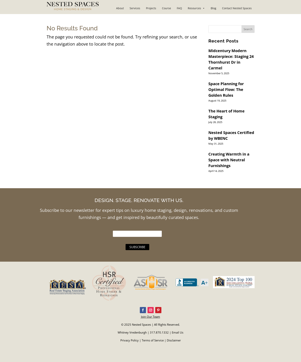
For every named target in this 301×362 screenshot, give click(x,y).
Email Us (177, 332)
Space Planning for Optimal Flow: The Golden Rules (226, 89)
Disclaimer (174, 340)
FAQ (179, 8)
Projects (151, 8)
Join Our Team (150, 317)
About (120, 8)
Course (166, 8)
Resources (196, 8)
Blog (213, 8)
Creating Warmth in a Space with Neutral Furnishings (228, 159)
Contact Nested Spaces (237, 8)
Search (248, 29)
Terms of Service (153, 340)
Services (135, 8)
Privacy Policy (129, 340)
